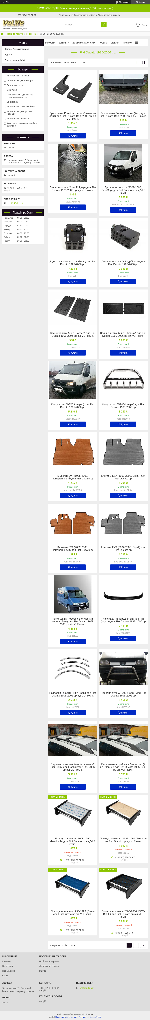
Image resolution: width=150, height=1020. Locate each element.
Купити (74, 136)
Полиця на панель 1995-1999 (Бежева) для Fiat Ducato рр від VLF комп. (123, 840)
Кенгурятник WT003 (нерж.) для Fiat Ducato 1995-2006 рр (72, 406)
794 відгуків (124, 2)
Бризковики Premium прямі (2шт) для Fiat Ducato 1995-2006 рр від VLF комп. (123, 114)
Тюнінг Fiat (31, 34)
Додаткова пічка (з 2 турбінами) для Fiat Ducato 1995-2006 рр (123, 263)
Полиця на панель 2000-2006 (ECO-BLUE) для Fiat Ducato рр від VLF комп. (123, 914)
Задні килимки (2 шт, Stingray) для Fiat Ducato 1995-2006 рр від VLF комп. (123, 334)
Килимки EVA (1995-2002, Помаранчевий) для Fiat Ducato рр (73, 477)
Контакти (63, 43)
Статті (5, 975)
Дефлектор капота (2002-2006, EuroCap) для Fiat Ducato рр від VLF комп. (123, 190)
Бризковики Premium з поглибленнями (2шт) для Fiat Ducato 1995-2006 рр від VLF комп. (72, 116)
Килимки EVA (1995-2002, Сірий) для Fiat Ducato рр (123, 477)
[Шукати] (104, 24)
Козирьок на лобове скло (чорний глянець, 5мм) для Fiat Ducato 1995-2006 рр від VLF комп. (72, 621)
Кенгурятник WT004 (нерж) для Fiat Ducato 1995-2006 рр (123, 406)
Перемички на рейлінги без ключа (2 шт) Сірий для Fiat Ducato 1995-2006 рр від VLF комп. (73, 767)
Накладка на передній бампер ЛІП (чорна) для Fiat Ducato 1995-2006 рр (123, 620)
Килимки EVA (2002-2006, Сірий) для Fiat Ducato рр (123, 548)
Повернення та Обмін (15, 60)
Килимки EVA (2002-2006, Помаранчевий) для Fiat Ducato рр (73, 548)
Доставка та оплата (84, 43)
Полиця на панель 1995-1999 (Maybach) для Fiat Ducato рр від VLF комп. (72, 841)
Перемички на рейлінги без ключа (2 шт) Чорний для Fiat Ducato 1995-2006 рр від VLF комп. (123, 767)
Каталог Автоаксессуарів (17, 49)
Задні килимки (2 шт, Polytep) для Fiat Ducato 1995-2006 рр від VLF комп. (72, 334)
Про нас (127, 43)
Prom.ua (89, 1014)
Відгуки (115, 43)
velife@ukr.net (15, 203)
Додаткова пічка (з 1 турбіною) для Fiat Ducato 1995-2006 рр (72, 263)
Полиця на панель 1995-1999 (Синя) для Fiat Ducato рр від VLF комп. (73, 913)
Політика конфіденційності (90, 1017)
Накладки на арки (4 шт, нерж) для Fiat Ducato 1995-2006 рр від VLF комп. (72, 694)
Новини (103, 43)
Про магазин (8, 971)
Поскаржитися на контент (66, 1017)
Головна (50, 43)
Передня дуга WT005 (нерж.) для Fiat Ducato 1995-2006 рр (123, 694)
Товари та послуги (14, 34)
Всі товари (7, 966)
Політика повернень (49, 961)
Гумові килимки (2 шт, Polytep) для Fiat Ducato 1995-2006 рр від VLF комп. (72, 189)
